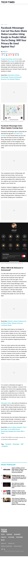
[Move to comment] (18, 55)
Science (9, 534)
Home (2, 24)
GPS (22, 444)
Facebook (8, 444)
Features (19, 537)
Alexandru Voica (6, 403)
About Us (3, 543)
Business (17, 534)
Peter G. (5, 51)
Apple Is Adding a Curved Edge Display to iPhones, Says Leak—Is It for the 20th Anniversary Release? (19, 470)
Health (3, 537)
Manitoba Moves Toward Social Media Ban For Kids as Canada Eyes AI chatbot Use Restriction (19, 478)
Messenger (11, 61)
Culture (5, 24)
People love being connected (10, 59)
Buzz (3, 540)
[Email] (16, 55)
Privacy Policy (18, 546)
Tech (3, 534)
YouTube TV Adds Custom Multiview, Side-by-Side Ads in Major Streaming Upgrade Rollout (19, 493)
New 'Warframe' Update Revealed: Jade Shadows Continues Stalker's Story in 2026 (19, 485)
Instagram (5, 446)
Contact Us (11, 543)
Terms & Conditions (6, 546)
